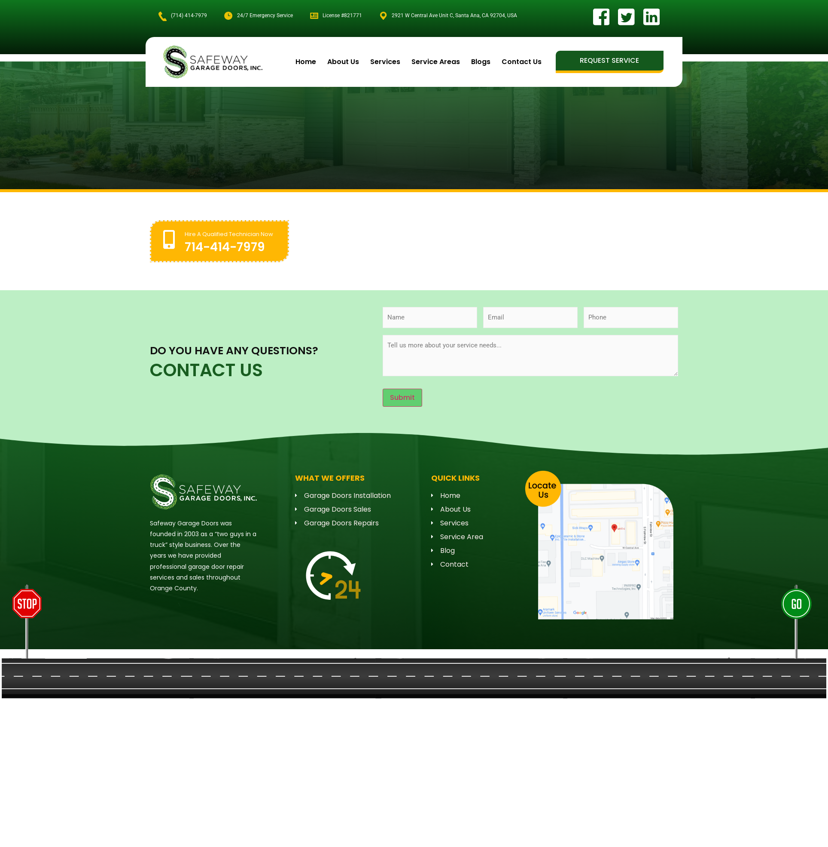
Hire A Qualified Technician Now (229, 234)
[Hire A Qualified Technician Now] (169, 239)
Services (385, 61)
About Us (343, 61)
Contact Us (522, 61)
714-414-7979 (225, 247)
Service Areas (435, 61)
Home (305, 61)
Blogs (480, 61)
